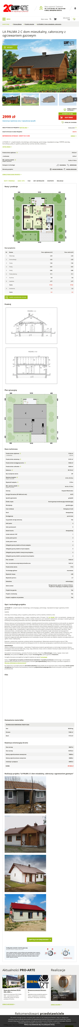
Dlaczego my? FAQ (9, 984)
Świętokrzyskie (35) (47, 932)
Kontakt (6, 993)
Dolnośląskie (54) (46, 919)
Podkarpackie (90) (47, 928)
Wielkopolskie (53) (47, 934)
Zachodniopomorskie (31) (67, 934)
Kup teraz (69, 117)
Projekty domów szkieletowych (66, 986)
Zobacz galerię (55, 890)
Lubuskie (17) (63, 921)
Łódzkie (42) (45, 923)
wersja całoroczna (70, 169)
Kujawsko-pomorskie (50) (67, 919)
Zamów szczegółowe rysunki (17, 297)
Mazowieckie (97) (47, 925)
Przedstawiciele (24, 990)
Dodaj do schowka (71, 122)
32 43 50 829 (51, 9)
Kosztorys (50, 181)
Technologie (43, 657)
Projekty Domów (54, 985)
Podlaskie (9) (63, 928)
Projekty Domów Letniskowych (55, 1001)
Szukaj (69, 913)
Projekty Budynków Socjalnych (65, 997)
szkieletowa (72, 165)
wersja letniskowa (56, 169)
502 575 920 (61, 9)
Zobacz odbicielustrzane (72, 109)
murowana (61, 165)
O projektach (7, 987)
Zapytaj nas (23, 127)
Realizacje (60, 181)
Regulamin (7, 990)
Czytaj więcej (6, 147)
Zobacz (73, 136)
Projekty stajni (64, 992)
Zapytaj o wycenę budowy (39, 826)
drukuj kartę (71, 127)
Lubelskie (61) (45, 921)
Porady (22, 984)
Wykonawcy (23, 987)
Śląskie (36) (63, 930)
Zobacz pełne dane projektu (11, 174)
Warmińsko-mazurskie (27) (67, 932)
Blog (37, 984)
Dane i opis (21, 181)
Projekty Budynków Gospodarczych (56, 995)
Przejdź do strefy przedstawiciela (51, 941)
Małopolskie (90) (65, 923)
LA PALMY (52, 617)
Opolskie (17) (63, 925)
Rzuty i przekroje (9, 181)
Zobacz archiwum (8, 890)
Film (29, 181)
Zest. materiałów (38, 181)
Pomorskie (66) (46, 930)
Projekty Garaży (54, 990)
